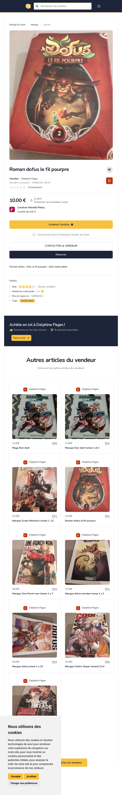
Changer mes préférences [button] (24, 783)
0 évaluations (35, 187)
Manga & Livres (17, 24)
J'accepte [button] (16, 776)
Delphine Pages (29, 178)
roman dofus (27, 300)
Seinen (47, 24)
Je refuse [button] (31, 776)
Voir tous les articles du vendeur (61, 762)
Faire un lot (21, 338)
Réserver (61, 254)
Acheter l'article (61, 224)
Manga (34, 24)
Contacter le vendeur (61, 246)
